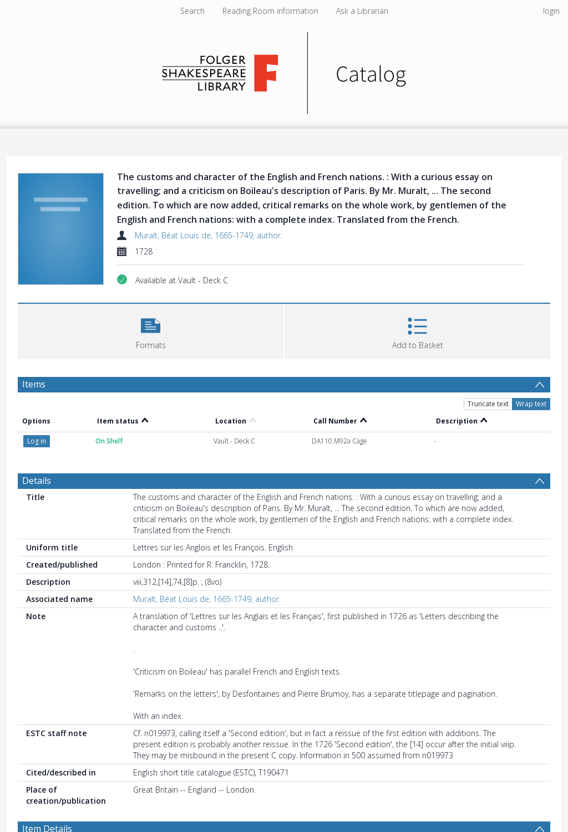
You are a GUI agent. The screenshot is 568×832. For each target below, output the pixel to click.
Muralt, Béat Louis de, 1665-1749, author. (208, 235)
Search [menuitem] (192, 11)
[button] (150, 330)
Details (36, 480)
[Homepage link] (284, 70)
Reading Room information (270, 11)
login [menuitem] (551, 11)
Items (33, 384)
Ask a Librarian (362, 11)
